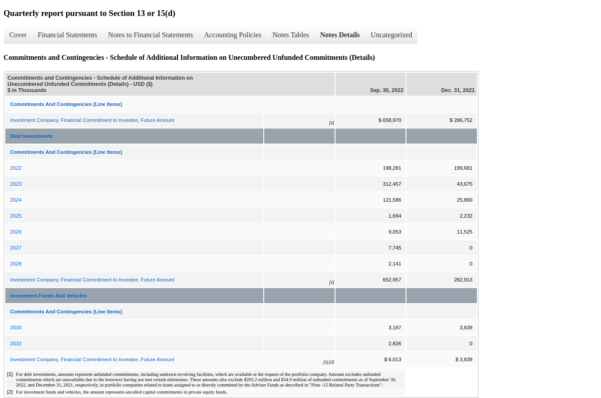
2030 (16, 327)
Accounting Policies (232, 35)
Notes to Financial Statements (150, 35)
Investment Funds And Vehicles (48, 295)
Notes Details (339, 35)
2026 (16, 231)
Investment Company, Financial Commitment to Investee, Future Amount (92, 120)
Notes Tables (291, 35)
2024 (16, 200)
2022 (16, 168)
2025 (16, 216)
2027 (16, 247)
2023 (16, 184)
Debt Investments (31, 136)
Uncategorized (391, 35)
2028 (16, 263)
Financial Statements (67, 35)
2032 (16, 343)
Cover (18, 35)
